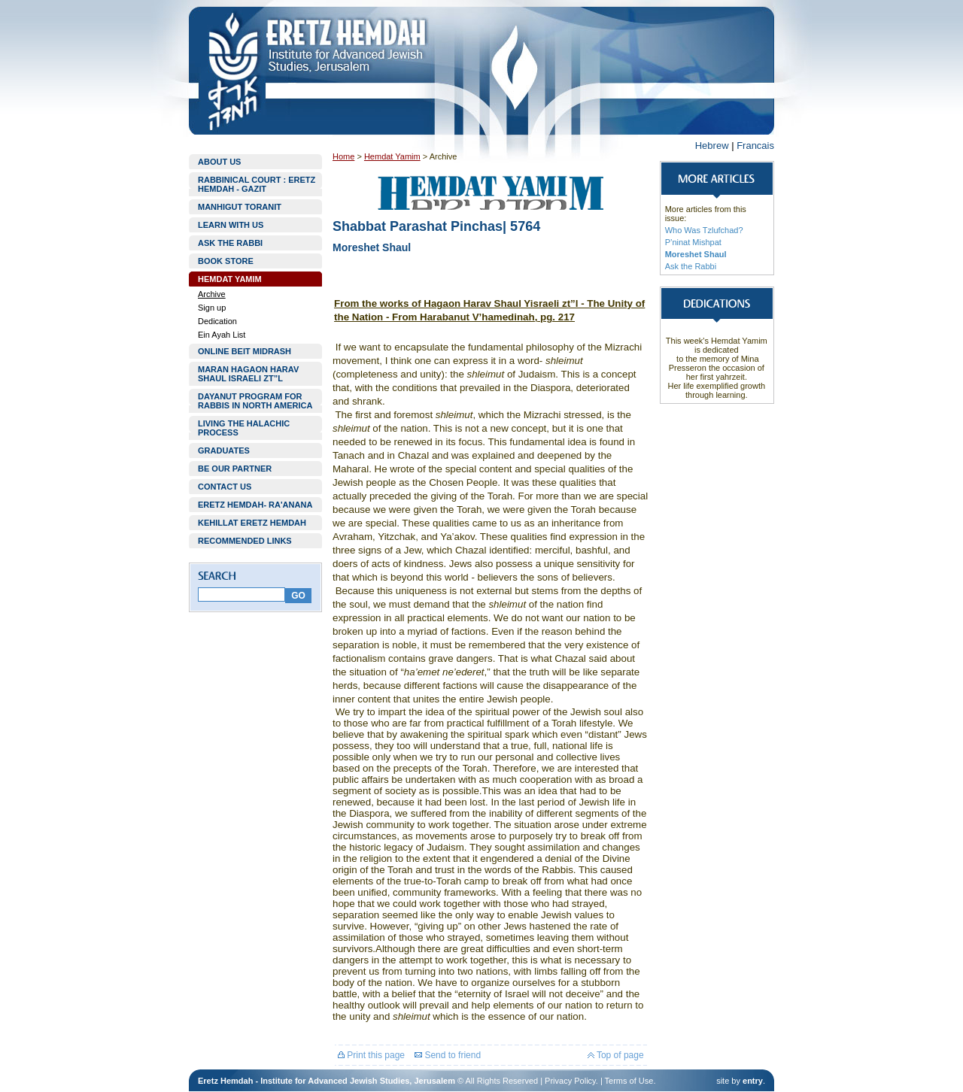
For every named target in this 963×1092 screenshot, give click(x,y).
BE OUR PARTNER (235, 468)
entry (753, 1080)
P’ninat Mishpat (693, 242)
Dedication (217, 321)
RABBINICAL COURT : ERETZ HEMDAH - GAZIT (256, 184)
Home (343, 156)
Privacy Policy (570, 1080)
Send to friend (448, 1055)
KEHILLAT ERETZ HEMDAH (252, 522)
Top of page (616, 1055)
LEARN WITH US (230, 224)
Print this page (371, 1055)
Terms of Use (629, 1080)
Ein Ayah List (221, 334)
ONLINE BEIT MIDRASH (244, 351)
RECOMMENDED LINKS (245, 540)
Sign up (212, 307)
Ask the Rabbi (690, 266)
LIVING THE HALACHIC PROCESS (244, 428)
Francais (755, 145)
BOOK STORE (226, 260)
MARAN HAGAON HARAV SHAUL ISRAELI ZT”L (248, 374)
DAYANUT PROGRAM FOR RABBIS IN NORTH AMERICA (255, 401)
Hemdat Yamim (392, 156)
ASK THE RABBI (230, 242)
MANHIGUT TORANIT (239, 206)
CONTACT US (224, 486)
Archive (212, 294)
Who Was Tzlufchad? (704, 230)
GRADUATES (224, 450)
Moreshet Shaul (696, 254)
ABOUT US (219, 161)
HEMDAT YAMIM (230, 279)
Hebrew (712, 145)
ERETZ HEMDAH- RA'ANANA (255, 504)
